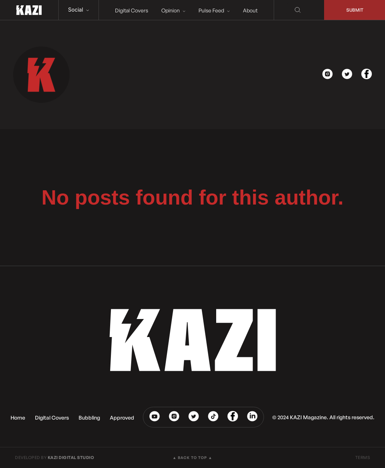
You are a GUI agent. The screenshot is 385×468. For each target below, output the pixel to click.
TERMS (362, 457)
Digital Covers (131, 10)
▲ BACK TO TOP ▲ (192, 457)
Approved (122, 417)
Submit (354, 10)
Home (18, 417)
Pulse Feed (214, 10)
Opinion (173, 10)
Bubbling (89, 417)
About (250, 10)
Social (78, 9)
